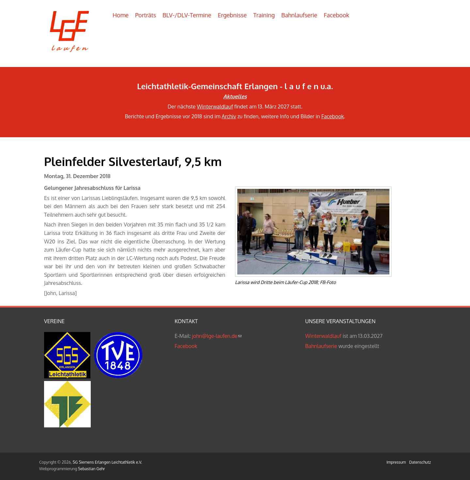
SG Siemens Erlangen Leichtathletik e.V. (107, 462)
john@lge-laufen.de (216, 336)
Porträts (145, 15)
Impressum (396, 462)
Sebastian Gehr (91, 468)
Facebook (336, 15)
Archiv (229, 116)
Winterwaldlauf (215, 106)
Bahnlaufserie (299, 15)
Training (264, 15)
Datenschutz (420, 462)
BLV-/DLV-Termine (187, 15)
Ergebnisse (232, 15)
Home (121, 15)
